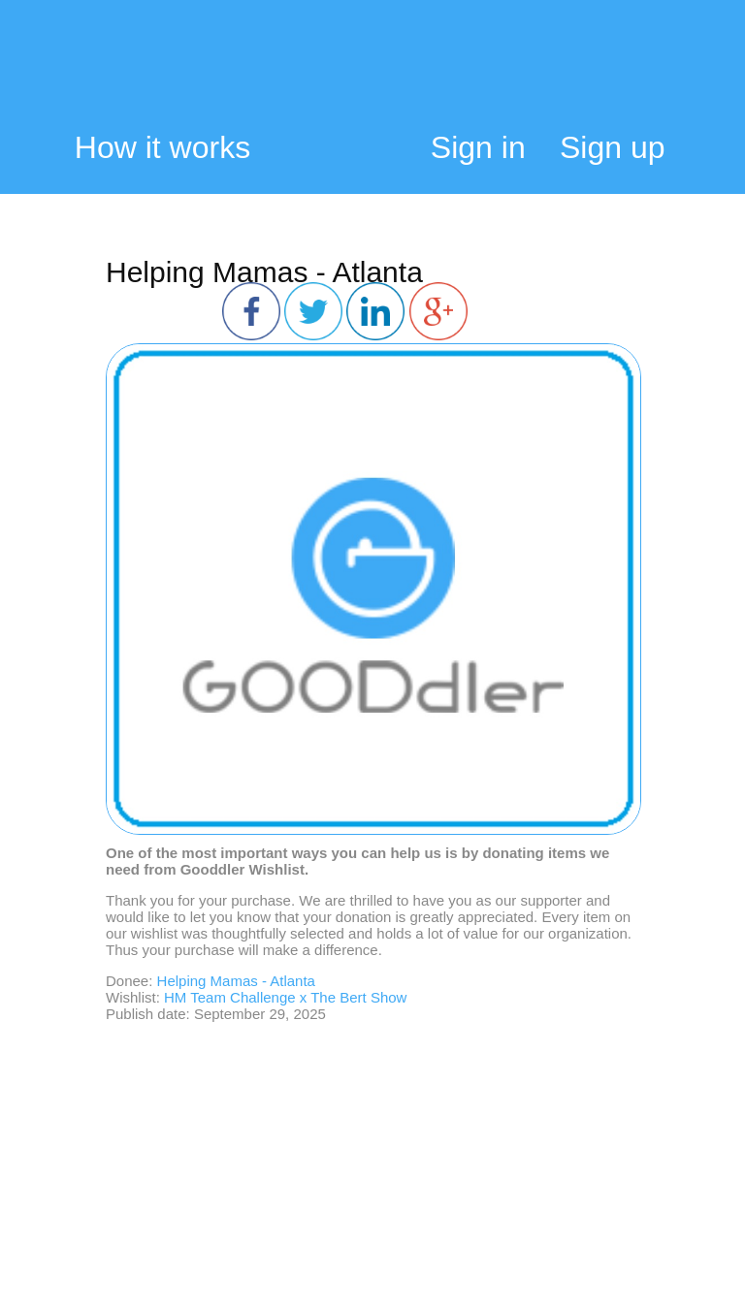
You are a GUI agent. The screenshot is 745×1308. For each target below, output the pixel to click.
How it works (162, 148)
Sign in (478, 147)
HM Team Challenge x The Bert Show (285, 997)
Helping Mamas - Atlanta (264, 272)
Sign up (612, 147)
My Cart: (651, 74)
